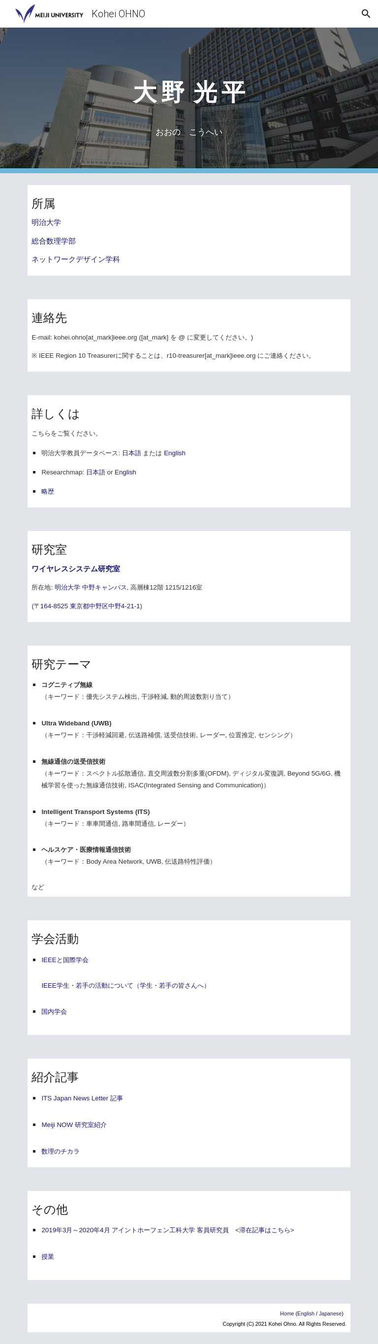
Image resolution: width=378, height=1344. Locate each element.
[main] (189, 87)
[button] (366, 14)
